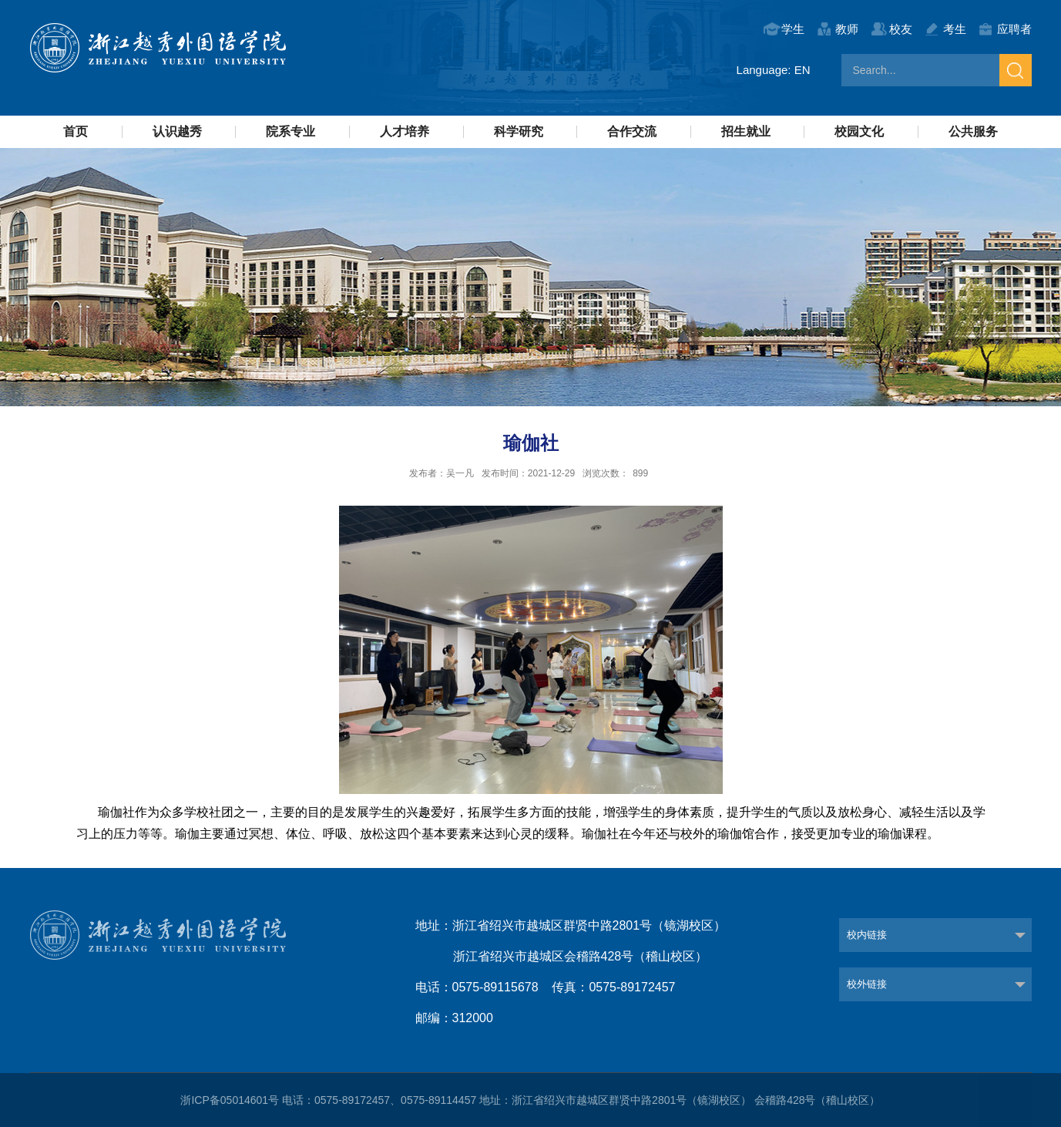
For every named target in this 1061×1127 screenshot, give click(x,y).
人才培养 (404, 131)
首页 (75, 131)
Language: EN (774, 69)
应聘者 (1014, 28)
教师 (846, 28)
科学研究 (518, 131)
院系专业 (290, 131)
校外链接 (867, 984)
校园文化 (859, 131)
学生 (792, 28)
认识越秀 (177, 131)
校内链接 (867, 934)
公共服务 (973, 131)
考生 (954, 28)
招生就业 (746, 131)
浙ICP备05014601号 (229, 1100)
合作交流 (631, 131)
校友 (900, 28)
